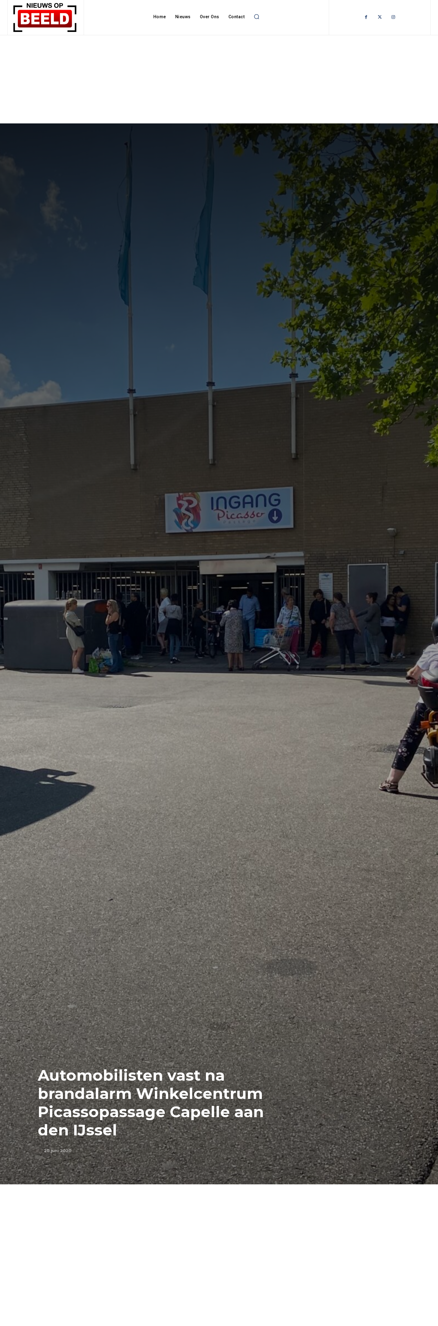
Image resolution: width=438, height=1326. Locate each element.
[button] (256, 16)
